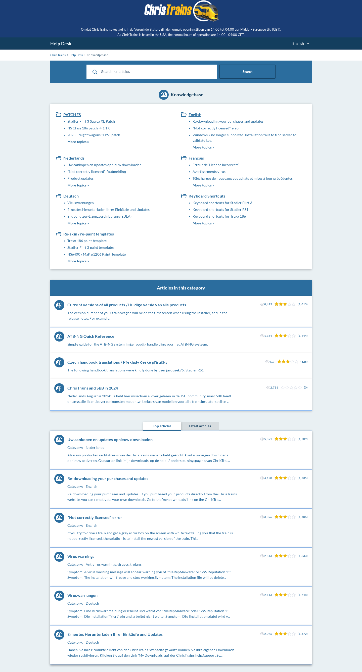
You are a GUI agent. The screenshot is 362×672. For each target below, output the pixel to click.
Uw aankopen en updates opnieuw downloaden (104, 165)
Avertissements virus (209, 171)
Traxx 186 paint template (87, 240)
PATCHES (72, 114)
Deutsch (71, 196)
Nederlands (73, 158)
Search (247, 72)
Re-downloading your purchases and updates (228, 121)
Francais (196, 158)
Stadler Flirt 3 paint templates (90, 247)
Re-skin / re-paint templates (88, 233)
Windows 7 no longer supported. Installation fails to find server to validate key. (244, 137)
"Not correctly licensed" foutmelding (96, 171)
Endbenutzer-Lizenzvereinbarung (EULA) (99, 216)
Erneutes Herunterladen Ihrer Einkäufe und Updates (108, 209)
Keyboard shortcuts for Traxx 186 (219, 216)
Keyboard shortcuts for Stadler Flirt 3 (222, 203)
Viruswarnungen (80, 203)
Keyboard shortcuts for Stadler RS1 (220, 209)
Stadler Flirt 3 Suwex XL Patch (91, 121)
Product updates (80, 178)
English (195, 114)
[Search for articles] (151, 72)
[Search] (95, 72)
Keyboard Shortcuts (207, 196)
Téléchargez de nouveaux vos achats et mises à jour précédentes (243, 178)
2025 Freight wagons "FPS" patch (93, 135)
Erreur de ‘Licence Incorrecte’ (216, 165)
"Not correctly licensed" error (216, 128)
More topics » (78, 141)
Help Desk (60, 43)
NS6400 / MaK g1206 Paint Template (96, 254)
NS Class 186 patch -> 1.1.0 (88, 128)
